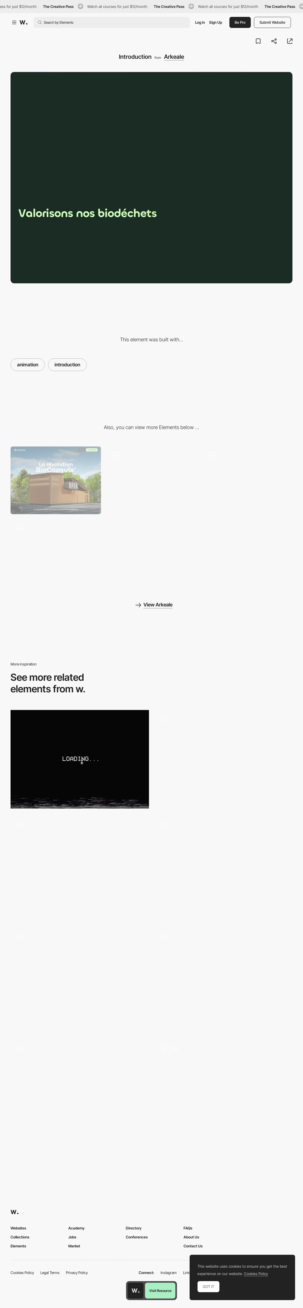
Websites (18, 1228)
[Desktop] (56, 480)
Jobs (72, 1237)
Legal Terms (50, 1272)
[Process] (56, 553)
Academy (76, 1228)
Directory (134, 1228)
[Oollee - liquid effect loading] (223, 759)
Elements (18, 1246)
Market (74, 1246)
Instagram (169, 1272)
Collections (20, 1237)
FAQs (188, 1228)
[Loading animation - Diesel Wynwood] (80, 759)
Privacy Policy (77, 1272)
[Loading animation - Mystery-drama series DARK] (80, 977)
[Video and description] (151, 480)
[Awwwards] (23, 22)
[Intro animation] (223, 868)
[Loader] (223, 1091)
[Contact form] (247, 480)
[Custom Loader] (223, 980)
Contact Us (193, 1246)
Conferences (137, 1237)
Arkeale (174, 57)
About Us (191, 1237)
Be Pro (240, 22)
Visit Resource (160, 1290)
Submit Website (272, 22)
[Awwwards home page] (135, 1291)
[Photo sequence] (80, 868)
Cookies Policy (22, 1272)
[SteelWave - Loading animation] (80, 1089)
